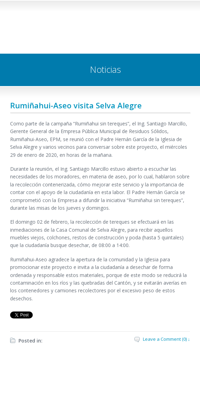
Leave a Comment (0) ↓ (166, 339)
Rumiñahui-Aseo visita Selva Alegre (76, 105)
